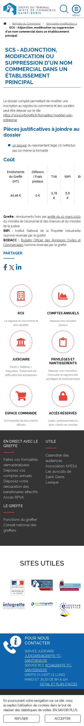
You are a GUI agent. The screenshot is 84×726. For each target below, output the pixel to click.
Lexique (51, 482)
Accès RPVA (13, 497)
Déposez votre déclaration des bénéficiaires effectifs (20, 486)
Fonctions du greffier (20, 519)
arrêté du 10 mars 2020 (64, 216)
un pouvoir (19, 145)
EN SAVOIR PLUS (65, 710)
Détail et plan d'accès (58, 684)
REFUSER (21, 718)
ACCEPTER (63, 718)
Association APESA (61, 466)
